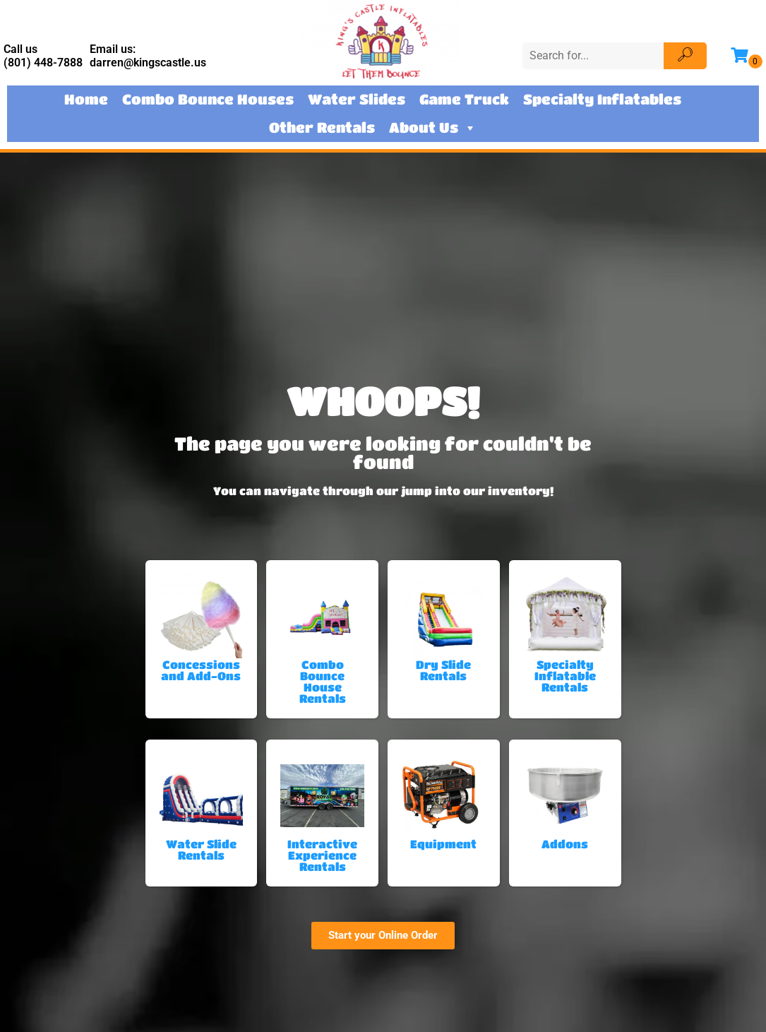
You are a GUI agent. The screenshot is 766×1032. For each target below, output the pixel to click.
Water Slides (356, 99)
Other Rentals (322, 127)
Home (86, 99)
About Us (433, 128)
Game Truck (464, 99)
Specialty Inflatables (602, 99)
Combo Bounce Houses (208, 99)
